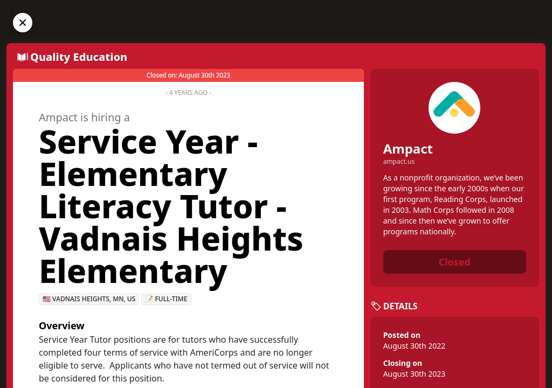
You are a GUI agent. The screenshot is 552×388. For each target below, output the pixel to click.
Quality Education (78, 57)
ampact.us (399, 161)
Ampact (408, 148)
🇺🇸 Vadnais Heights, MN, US (89, 298)
